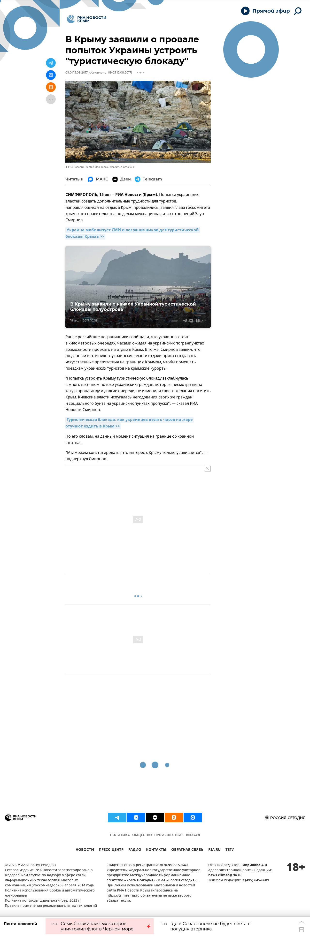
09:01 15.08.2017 (76, 72)
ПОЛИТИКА (120, 835)
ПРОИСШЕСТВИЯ (169, 835)
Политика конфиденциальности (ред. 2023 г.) (43, 901)
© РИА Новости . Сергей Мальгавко (86, 167)
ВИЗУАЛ (193, 835)
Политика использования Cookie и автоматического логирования (50, 893)
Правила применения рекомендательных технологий (51, 906)
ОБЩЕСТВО (142, 835)
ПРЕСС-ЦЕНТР (111, 850)
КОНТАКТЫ (156, 850)
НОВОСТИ (85, 850)
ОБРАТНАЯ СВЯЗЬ (187, 850)
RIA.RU (214, 850)
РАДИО (134, 850)
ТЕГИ (229, 850)
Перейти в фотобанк (122, 167)
